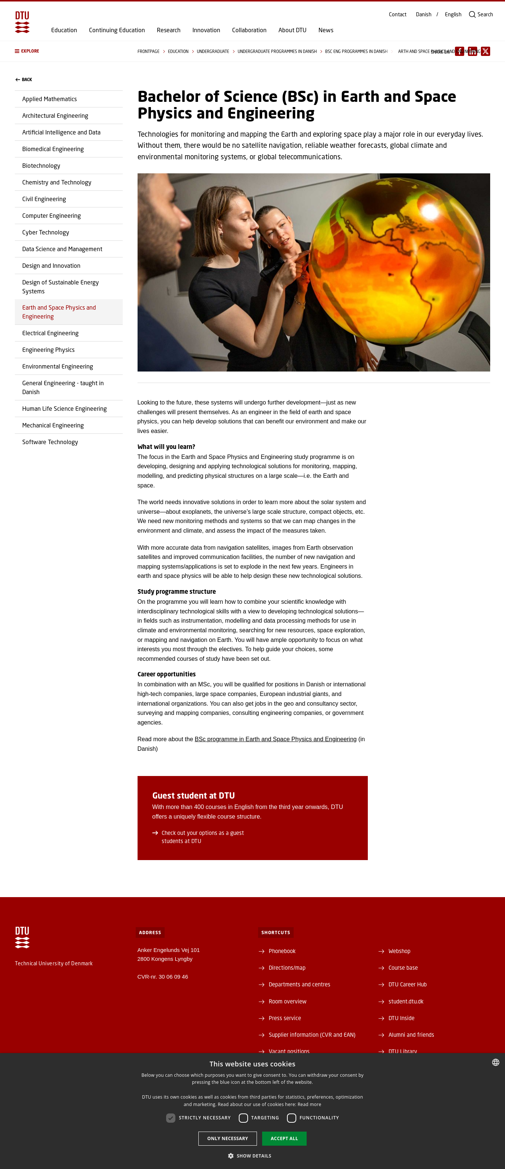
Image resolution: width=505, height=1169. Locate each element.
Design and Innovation (51, 265)
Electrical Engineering (50, 332)
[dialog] (252, 1111)
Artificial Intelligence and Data (61, 132)
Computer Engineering (51, 215)
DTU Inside (402, 1018)
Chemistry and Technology (57, 182)
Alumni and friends (411, 1034)
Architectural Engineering (55, 115)
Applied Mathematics (49, 98)
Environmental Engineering (57, 366)
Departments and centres (299, 984)
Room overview (288, 1001)
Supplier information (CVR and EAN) (312, 1034)
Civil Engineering (44, 198)
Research (169, 30)
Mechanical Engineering (53, 425)
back (24, 79)
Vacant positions (289, 1051)
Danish (424, 14)
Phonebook (282, 950)
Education (64, 30)
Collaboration (249, 30)
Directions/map (287, 967)
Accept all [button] (284, 1138)
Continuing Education (117, 30)
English (453, 14)
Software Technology (50, 441)
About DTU (292, 30)
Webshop (399, 950)
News (325, 30)
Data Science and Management (62, 248)
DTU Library (403, 1051)
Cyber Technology (45, 232)
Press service (285, 1018)
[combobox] (495, 1062)
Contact (397, 14)
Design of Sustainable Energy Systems (60, 286)
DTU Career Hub (408, 984)
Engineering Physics (48, 349)
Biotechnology (41, 165)
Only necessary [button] (227, 1138)
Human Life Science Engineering (64, 408)
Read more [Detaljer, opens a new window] (309, 1104)
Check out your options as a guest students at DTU (198, 836)
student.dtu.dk (406, 1001)
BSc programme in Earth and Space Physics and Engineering (276, 739)
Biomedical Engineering (53, 148)
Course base (403, 967)
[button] (69, 51)
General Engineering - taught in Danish (63, 387)
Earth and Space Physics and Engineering (59, 312)
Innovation (206, 30)
